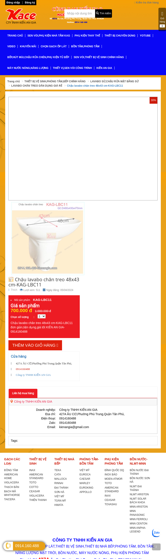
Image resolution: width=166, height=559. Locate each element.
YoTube (145, 35)
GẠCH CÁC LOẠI (12, 461)
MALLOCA (60, 478)
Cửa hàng (18, 356)
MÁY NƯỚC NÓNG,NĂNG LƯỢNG (27, 68)
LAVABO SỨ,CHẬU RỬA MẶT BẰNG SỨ (114, 81)
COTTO (33, 487)
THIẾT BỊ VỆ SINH (37, 461)
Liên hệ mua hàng (23, 393)
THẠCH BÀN (11, 487)
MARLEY (85, 483)
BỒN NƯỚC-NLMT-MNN (138, 461)
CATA (57, 474)
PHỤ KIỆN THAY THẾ (87, 35)
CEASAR (34, 491)
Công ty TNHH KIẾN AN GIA (31, 401)
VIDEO (11, 46)
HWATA (58, 505)
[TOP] (156, 546)
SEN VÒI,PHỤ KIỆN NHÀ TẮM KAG (48, 35)
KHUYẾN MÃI (28, 46)
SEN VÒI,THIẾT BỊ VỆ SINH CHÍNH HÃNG (99, 57)
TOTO (32, 482)
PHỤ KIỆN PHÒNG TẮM (114, 461)
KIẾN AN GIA (104, 68)
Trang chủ (13, 81)
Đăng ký (30, 2)
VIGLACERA (11, 482)
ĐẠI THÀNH (61, 487)
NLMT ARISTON (139, 494)
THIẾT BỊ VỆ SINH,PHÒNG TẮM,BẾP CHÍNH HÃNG (55, 81)
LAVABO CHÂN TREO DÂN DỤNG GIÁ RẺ (36, 85)
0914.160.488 (27, 546)
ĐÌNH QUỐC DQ (114, 470)
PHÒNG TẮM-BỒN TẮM (89, 461)
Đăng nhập (13, 2)
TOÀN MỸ (60, 500)
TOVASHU (111, 504)
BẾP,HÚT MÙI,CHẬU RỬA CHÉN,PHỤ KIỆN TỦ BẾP (38, 57)
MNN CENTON (138, 523)
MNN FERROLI (139, 519)
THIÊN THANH (37, 500)
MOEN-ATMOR (113, 478)
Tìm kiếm (103, 13)
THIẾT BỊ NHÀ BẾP (64, 461)
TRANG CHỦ (15, 35)
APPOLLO (86, 492)
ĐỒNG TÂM (11, 470)
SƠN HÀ (59, 492)
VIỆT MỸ (59, 496)
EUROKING (86, 487)
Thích (12, 289)
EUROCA (85, 474)
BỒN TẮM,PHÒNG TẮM (85, 46)
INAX (32, 470)
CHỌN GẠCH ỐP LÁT (54, 46)
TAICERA (9, 499)
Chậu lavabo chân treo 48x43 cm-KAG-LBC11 (95, 85)
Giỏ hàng (162, 19)
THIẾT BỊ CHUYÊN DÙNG (120, 35)
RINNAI (58, 483)
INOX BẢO (111, 474)
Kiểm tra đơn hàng (146, 2)
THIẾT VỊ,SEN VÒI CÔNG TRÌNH (72, 68)
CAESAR (85, 478)
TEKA (57, 470)
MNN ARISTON (139, 506)
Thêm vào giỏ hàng (35, 345)
